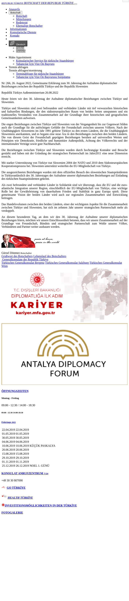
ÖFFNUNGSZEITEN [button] (14, 391)
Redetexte (22, 22)
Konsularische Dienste (23, 32)
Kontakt (14, 35)
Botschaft (15, 12)
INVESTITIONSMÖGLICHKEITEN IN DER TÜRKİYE (39, 505)
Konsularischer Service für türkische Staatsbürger (45, 60)
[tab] (64, 391)
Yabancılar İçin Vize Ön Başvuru (35, 63)
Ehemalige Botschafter (29, 25)
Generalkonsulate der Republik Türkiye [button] (24, 259)
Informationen (18, 29)
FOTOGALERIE (12, 512)
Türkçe (20, 47)
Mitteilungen (23, 19)
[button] (64, 422)
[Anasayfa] (14, 9)
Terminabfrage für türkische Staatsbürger (40, 73)
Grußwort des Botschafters (17, 256)
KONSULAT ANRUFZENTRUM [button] (24, 473)
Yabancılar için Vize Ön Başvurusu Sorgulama (43, 77)
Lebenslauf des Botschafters (49, 256)
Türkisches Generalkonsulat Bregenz (22, 262)
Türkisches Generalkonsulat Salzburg (67, 262)
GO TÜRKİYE (16, 487)
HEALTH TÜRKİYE (20, 497)
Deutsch (18, 43)
